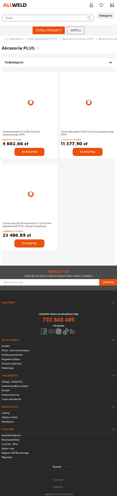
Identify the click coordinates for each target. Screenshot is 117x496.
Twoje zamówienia (11, 399)
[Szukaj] (89, 18)
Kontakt (6, 346)
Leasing (6, 413)
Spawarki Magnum (11, 435)
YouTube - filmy (10, 444)
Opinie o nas (8, 448)
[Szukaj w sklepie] (47, 18)
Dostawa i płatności (12, 363)
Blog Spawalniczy (11, 439)
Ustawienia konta (10, 395)
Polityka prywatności (12, 355)
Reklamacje (8, 368)
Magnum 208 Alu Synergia (15, 453)
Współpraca (8, 421)
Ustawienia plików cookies (15, 386)
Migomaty (7, 457)
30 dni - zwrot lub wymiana (15, 350)
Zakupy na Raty (10, 417)
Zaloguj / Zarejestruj (12, 381)
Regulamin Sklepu (11, 359)
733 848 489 (58, 319)
